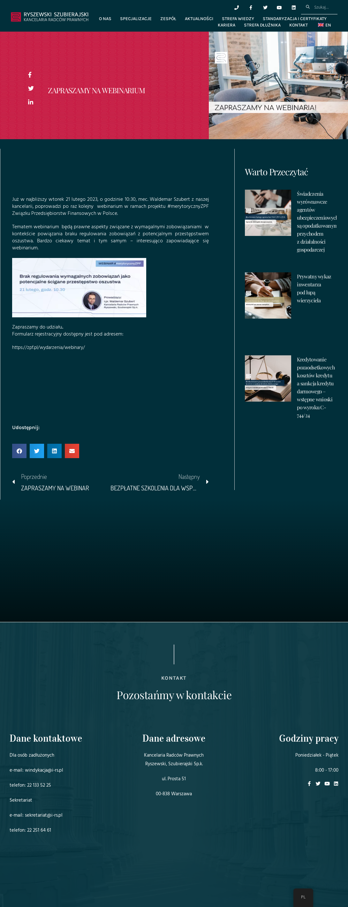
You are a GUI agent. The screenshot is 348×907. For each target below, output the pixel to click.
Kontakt (298, 25)
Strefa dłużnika (262, 25)
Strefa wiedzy (238, 18)
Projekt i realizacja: (22, 884)
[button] (19, 451)
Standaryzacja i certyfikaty (295, 18)
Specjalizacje (136, 18)
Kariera (226, 25)
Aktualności (199, 18)
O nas (105, 18)
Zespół (168, 18)
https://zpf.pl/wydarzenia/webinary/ (51, 348)
